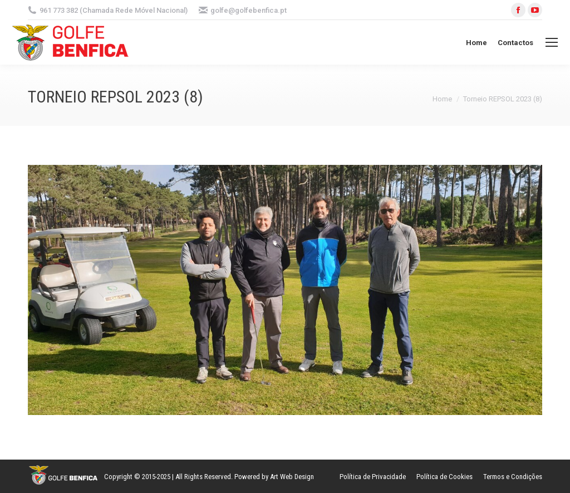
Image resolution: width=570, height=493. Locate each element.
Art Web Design (292, 476)
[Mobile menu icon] (551, 42)
